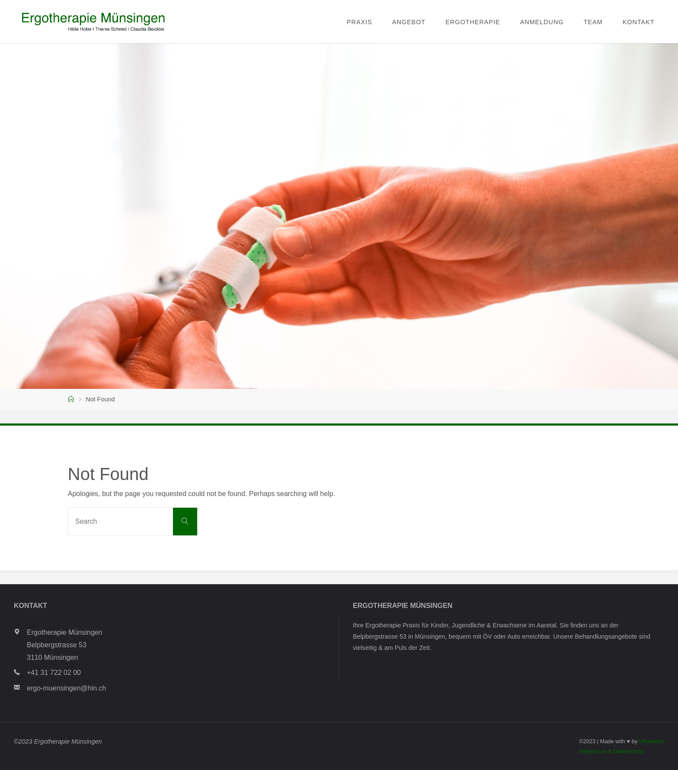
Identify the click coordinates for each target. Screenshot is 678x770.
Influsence (651, 741)
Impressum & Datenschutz (611, 751)
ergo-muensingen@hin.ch (66, 688)
